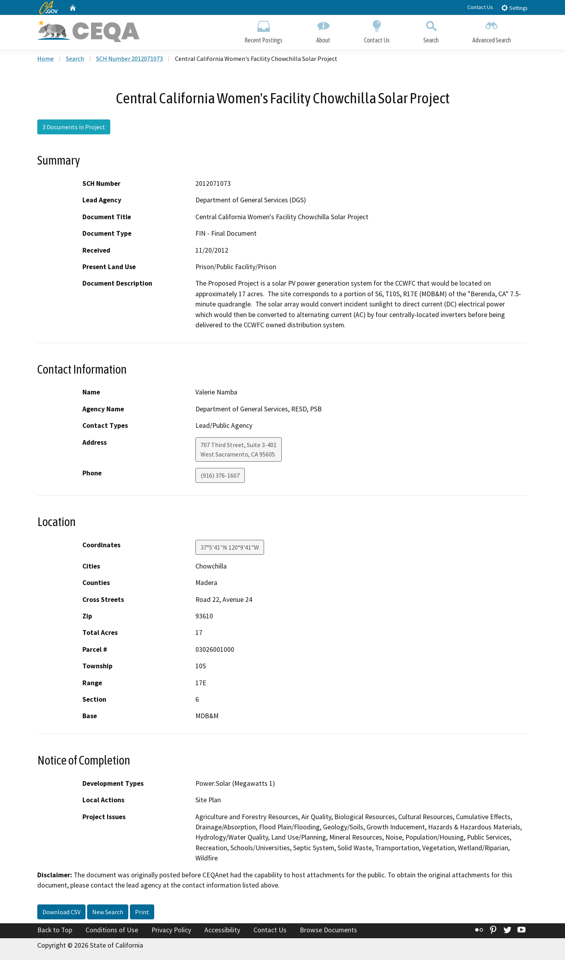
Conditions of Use (112, 930)
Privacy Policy (171, 930)
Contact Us (480, 7)
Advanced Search (491, 30)
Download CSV (61, 913)
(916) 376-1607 (220, 476)
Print (142, 913)
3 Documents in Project (73, 128)
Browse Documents (328, 930)
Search (431, 30)
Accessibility (222, 930)
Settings (514, 7)
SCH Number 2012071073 (129, 59)
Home (45, 59)
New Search (107, 913)
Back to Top (54, 930)
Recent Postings (263, 30)
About (323, 30)
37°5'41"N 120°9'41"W (229, 548)
